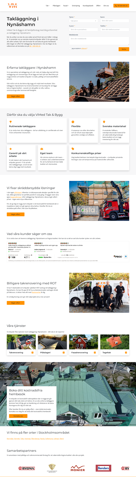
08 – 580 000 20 (34, 46)
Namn (102, 17)
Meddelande (73, 35)
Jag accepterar (79, 48)
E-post (72, 26)
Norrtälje (10, 439)
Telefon (103, 26)
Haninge (28, 439)
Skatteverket (36, 292)
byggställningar (16, 197)
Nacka (42, 439)
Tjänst (72, 17)
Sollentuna (49, 439)
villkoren (84, 48)
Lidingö (56, 439)
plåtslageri (18, 192)
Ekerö (62, 439)
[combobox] (83, 21)
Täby (22, 439)
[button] (121, 6)
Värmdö (17, 439)
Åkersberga (35, 439)
